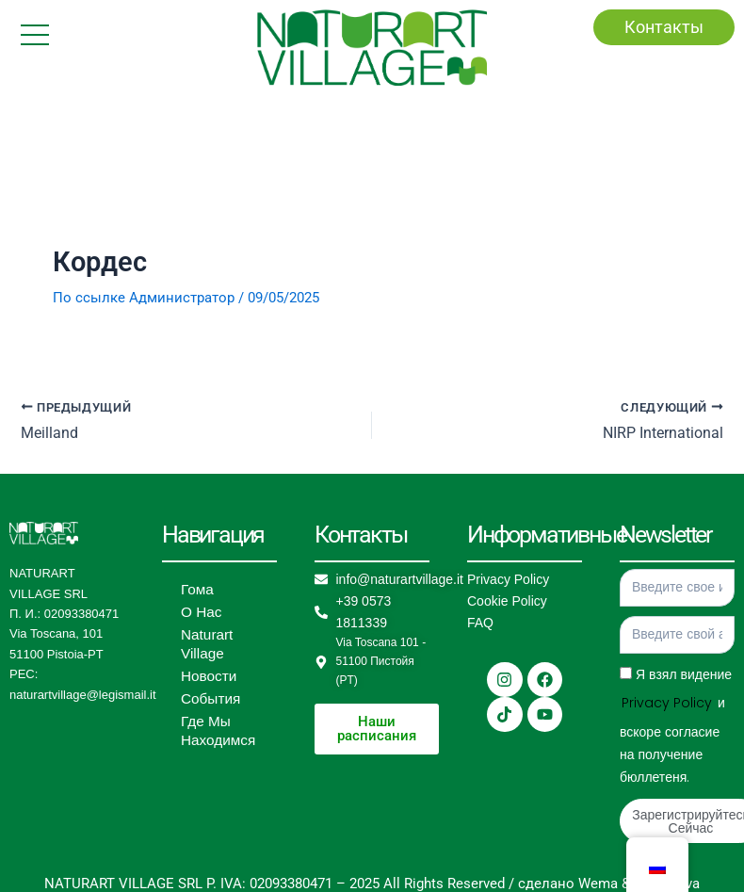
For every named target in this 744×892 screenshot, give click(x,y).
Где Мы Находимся (215, 732)
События (208, 699)
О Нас (199, 613)
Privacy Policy (508, 580)
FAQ (480, 623)
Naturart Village (205, 645)
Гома (196, 590)
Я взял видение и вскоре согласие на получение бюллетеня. (676, 726)
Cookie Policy (507, 601)
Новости (206, 677)
